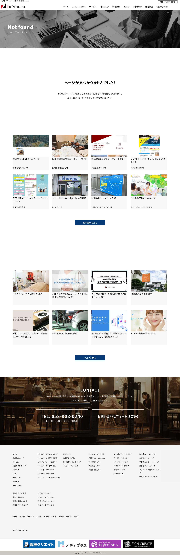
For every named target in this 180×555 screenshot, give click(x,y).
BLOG (126, 6)
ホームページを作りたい (97, 454)
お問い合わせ (161, 6)
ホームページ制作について (47, 454)
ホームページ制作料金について (49, 477)
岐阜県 (22, 516)
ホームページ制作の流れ (47, 466)
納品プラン (67, 454)
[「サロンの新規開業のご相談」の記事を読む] (149, 327)
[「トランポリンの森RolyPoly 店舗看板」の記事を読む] (70, 191)
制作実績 (116, 6)
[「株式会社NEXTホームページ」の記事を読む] (31, 152)
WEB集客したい (94, 466)
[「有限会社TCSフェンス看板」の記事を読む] (109, 191)
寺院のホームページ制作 (148, 476)
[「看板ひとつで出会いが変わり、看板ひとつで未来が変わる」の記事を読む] (31, 327)
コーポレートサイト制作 (122, 454)
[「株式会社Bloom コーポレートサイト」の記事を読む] (109, 152)
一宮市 (46, 516)
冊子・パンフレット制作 (46, 501)
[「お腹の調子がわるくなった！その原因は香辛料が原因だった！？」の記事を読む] (70, 287)
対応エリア (104, 6)
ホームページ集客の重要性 (48, 458)
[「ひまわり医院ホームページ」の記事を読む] (149, 191)
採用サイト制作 (119, 470)
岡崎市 (76, 516)
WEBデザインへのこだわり (47, 462)
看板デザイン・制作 (19, 493)
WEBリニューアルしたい (97, 458)
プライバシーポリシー (20, 530)
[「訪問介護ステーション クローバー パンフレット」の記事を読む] (31, 191)
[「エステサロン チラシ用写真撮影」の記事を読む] (31, 287)
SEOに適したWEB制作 (46, 470)
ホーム (66, 6)
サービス (93, 6)
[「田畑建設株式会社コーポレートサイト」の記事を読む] (70, 152)
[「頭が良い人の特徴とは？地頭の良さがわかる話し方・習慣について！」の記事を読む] (109, 327)
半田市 (53, 516)
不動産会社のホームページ (149, 462)
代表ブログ (17, 477)
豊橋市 (68, 516)
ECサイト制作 (119, 474)
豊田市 (61, 516)
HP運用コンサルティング (72, 462)
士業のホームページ (146, 458)
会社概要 (149, 6)
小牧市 (39, 516)
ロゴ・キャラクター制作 (46, 505)
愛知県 (15, 516)
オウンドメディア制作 (121, 466)
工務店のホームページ (147, 466)
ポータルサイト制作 (121, 462)
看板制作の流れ (18, 497)
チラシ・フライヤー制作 (46, 497)
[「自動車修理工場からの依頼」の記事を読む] (70, 327)
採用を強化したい (95, 470)
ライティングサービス (70, 466)
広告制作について (44, 493)
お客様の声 (137, 6)
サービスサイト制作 (121, 458)
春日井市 (30, 516)
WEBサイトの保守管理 (46, 474)
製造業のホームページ (147, 454)
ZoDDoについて (79, 6)
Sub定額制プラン (69, 458)
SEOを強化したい (95, 462)
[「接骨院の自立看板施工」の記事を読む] (149, 287)
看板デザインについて (20, 505)
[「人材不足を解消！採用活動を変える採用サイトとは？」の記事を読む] (109, 287)
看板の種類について (20, 501)
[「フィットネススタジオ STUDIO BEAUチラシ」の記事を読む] (149, 152)
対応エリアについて (20, 466)
